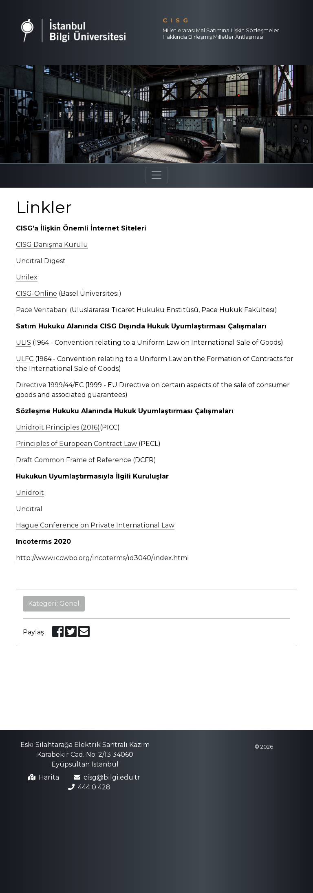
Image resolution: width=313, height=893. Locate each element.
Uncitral (29, 509)
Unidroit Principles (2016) (58, 427)
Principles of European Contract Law (77, 444)
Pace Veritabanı (42, 310)
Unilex (26, 277)
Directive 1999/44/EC (50, 385)
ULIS (23, 342)
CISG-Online (36, 293)
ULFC (24, 359)
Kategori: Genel (53, 603)
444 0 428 (94, 787)
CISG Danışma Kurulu (52, 244)
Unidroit (30, 492)
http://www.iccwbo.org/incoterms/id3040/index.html (102, 558)
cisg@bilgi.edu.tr (112, 777)
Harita (49, 777)
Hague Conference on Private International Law (95, 525)
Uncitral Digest (41, 261)
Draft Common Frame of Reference (73, 460)
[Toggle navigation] (156, 175)
